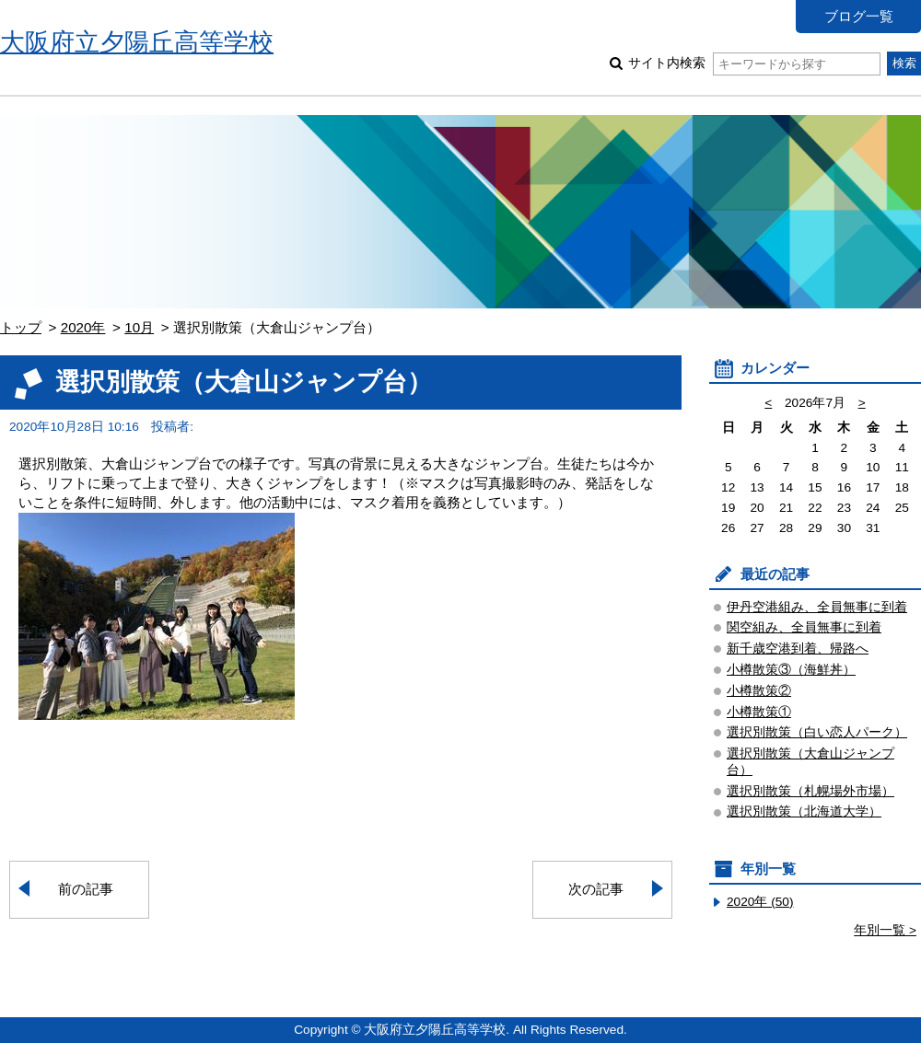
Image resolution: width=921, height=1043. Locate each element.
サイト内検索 (753, 63)
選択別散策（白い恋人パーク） (817, 732)
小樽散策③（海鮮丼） (791, 670)
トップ (20, 327)
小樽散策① (759, 712)
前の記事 (85, 889)
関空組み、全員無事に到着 (804, 627)
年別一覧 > (885, 930)
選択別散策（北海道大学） (804, 811)
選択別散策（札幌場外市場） (810, 791)
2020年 (83, 327)
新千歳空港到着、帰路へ (798, 648)
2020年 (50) (760, 902)
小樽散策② (759, 691)
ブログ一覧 (858, 16)
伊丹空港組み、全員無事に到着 (817, 607)
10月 (139, 327)
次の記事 (596, 889)
